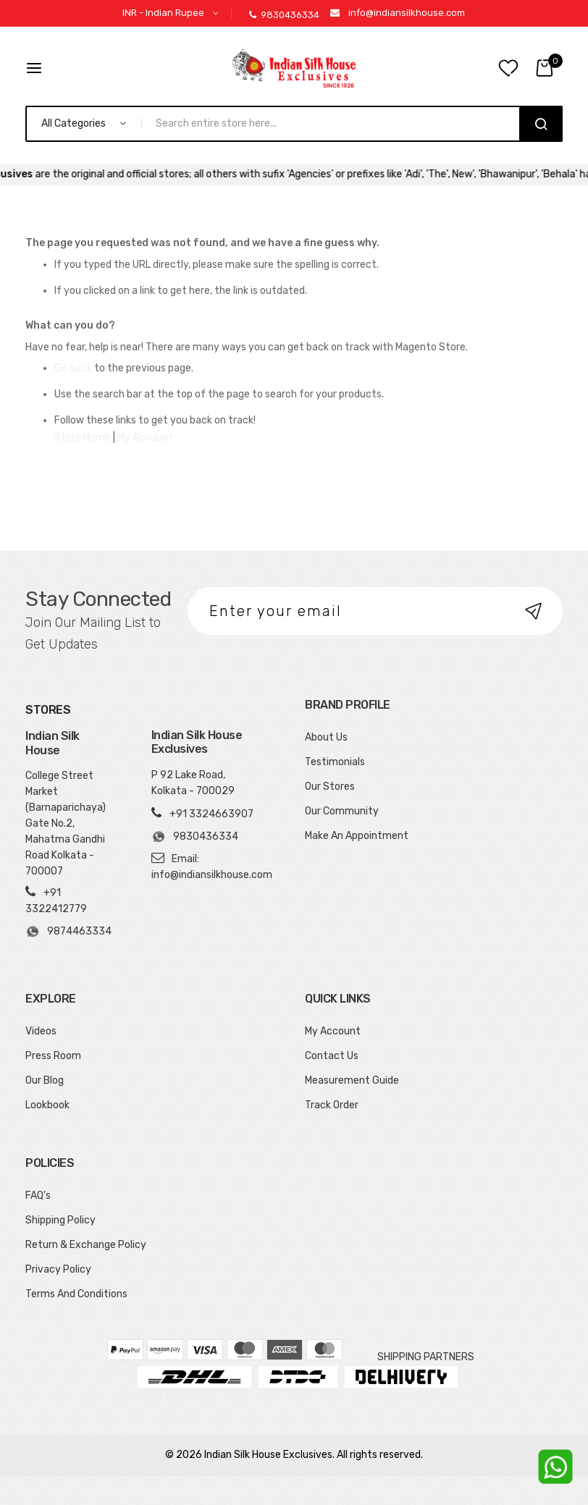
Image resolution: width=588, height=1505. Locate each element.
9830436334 (284, 14)
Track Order (331, 1105)
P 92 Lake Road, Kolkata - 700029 (193, 783)
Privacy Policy (58, 1269)
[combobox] (336, 123)
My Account (145, 437)
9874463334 (68, 931)
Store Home (82, 437)
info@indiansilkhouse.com (406, 12)
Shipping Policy (60, 1220)
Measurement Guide (352, 1080)
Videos (40, 1031)
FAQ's (38, 1195)
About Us (326, 737)
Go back (73, 368)
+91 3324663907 (211, 814)
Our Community (342, 811)
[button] (173, 13)
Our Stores (330, 786)
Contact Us (331, 1056)
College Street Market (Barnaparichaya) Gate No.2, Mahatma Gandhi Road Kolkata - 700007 (65, 823)
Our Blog (44, 1080)
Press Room (53, 1056)
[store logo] (294, 68)
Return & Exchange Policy (85, 1245)
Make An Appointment (356, 836)
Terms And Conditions (76, 1294)
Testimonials (335, 762)
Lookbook (47, 1105)
